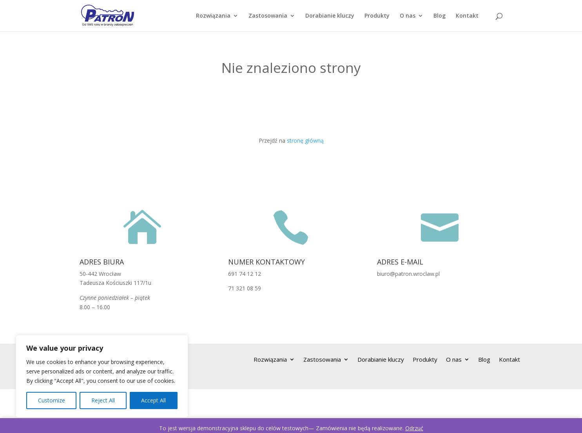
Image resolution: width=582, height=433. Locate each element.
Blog (439, 16)
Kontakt (467, 16)
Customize (51, 400)
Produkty (377, 16)
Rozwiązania (213, 16)
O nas (407, 16)
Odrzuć (414, 428)
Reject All (103, 400)
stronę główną (305, 140)
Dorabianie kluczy (329, 16)
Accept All (153, 400)
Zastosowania (267, 16)
